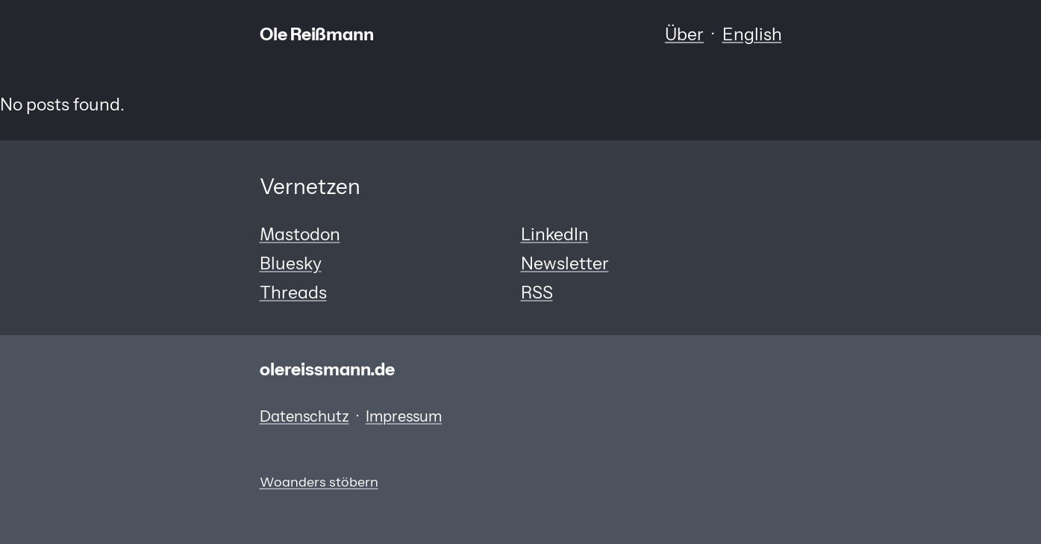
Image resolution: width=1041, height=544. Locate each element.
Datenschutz (304, 416)
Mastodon (300, 234)
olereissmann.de (327, 369)
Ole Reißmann (317, 34)
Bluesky (291, 263)
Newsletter (565, 263)
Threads (293, 292)
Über (684, 34)
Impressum (404, 416)
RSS (537, 292)
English (752, 34)
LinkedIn (555, 234)
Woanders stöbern (319, 482)
